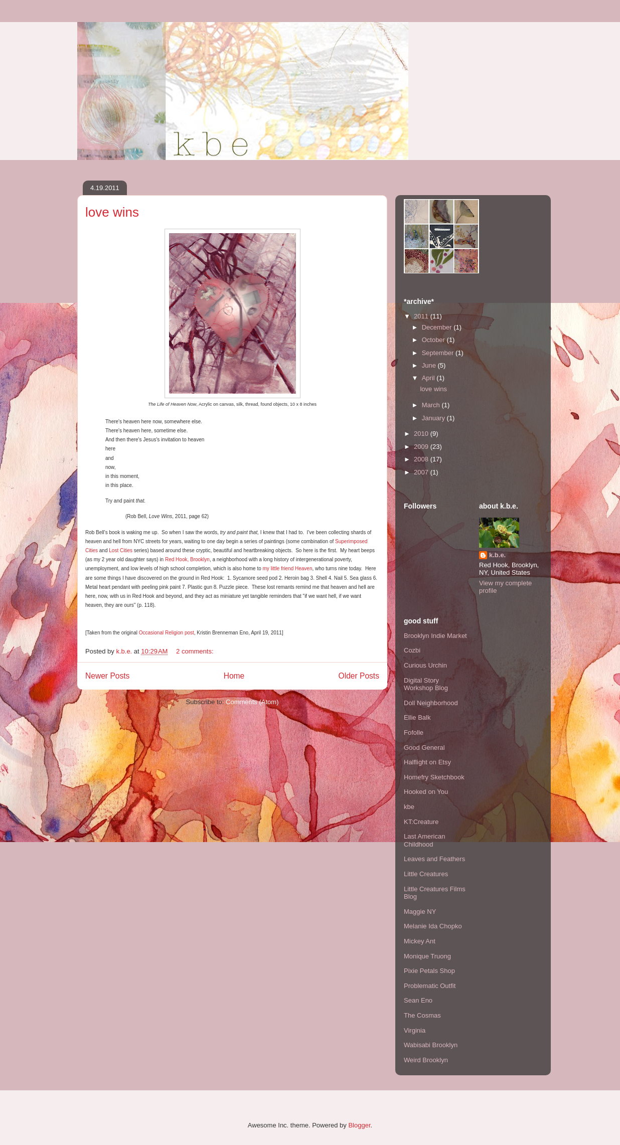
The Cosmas (422, 1015)
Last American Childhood (424, 840)
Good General (424, 747)
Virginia (414, 1030)
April (429, 378)
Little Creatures (426, 874)
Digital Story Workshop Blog (426, 684)
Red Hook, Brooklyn (187, 559)
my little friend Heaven (288, 568)
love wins (112, 212)
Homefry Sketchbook (434, 777)
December (438, 327)
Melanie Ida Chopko (433, 926)
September (438, 353)
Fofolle (413, 732)
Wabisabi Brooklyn (430, 1045)
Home (234, 676)
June (430, 365)
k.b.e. (497, 555)
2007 (422, 472)
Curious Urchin (425, 665)
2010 (422, 433)
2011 (422, 316)
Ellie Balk (417, 717)
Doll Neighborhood (431, 703)
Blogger (359, 1125)
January (434, 418)
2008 (422, 459)
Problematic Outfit (429, 986)
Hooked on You (426, 791)
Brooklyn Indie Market (435, 635)
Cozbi (412, 650)
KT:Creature (421, 822)
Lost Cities (120, 550)
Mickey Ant (419, 941)
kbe (409, 806)
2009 (422, 446)
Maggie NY (420, 911)
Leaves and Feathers (434, 859)
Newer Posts (107, 676)
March (432, 405)
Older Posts (359, 676)
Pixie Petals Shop (429, 970)
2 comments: (195, 651)
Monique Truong (427, 956)
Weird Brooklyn (426, 1060)
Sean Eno (418, 1000)
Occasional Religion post (166, 632)
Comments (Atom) (252, 702)
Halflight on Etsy (427, 762)
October (434, 340)
